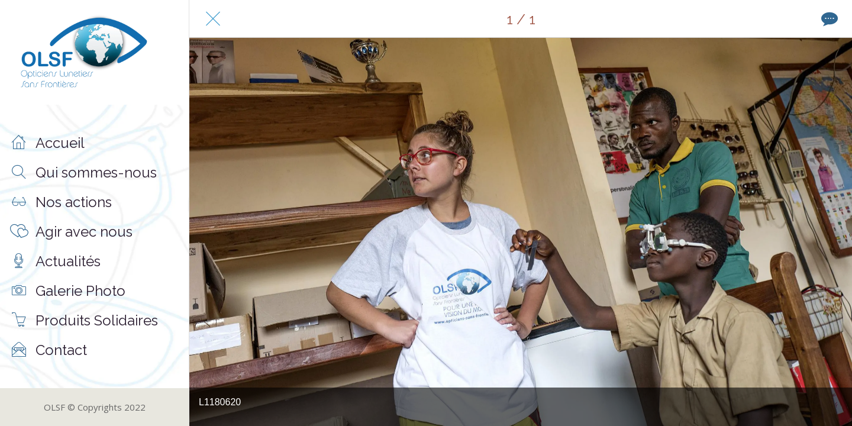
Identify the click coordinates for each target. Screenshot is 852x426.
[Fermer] (213, 19)
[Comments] (828, 19)
